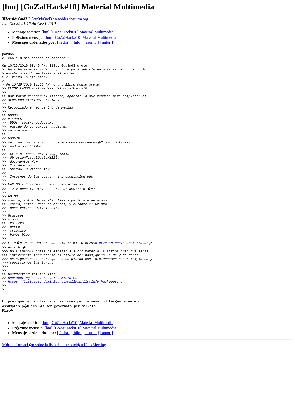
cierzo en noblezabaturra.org (122, 278)
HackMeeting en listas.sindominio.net (43, 319)
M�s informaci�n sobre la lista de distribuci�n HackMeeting (54, 390)
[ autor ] (106, 42)
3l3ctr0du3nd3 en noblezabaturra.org (58, 19)
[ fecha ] (63, 42)
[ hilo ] (77, 42)
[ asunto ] (91, 42)
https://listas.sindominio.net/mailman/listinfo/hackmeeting (65, 324)
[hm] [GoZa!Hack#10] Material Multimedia (77, 32)
